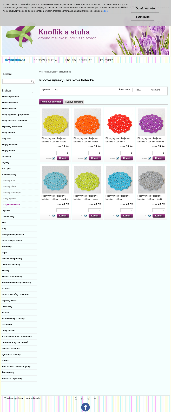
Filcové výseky (50, 72)
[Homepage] (15, 60)
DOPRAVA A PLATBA (45, 60)
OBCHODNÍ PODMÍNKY (78, 60)
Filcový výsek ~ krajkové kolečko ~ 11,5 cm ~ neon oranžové (86, 141)
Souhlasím (142, 16)
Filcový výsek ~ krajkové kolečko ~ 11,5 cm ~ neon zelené (86, 199)
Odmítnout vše (145, 8)
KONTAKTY (106, 60)
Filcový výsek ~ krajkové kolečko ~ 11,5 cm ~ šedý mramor (149, 199)
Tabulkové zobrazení (51, 101)
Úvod (41, 72)
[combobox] (139, 90)
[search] (32, 81)
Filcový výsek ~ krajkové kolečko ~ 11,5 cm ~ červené (117, 141)
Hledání (7, 74)
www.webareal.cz (34, 398)
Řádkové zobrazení (74, 102)
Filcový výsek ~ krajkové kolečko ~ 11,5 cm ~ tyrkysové (117, 199)
